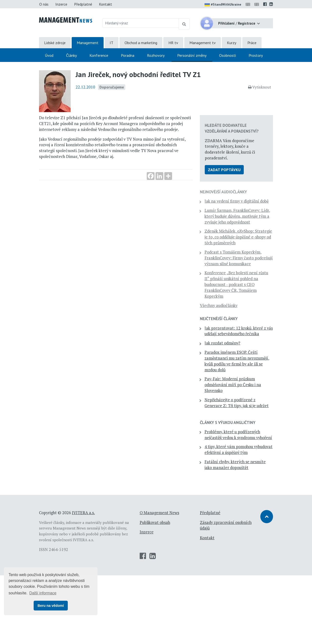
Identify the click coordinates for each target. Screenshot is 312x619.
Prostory (256, 55)
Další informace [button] (42, 593)
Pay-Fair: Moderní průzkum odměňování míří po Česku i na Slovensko (240, 405)
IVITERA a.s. (83, 556)
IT (111, 42)
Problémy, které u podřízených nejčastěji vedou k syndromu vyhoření (241, 463)
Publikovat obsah (155, 566)
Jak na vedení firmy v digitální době (234, 195)
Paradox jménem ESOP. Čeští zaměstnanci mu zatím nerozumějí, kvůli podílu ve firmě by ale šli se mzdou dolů (242, 381)
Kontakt (105, 4)
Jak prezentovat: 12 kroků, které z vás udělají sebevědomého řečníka (239, 348)
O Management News (159, 556)
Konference (98, 55)
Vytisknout (259, 87)
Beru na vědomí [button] (51, 606)
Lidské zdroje (55, 42)
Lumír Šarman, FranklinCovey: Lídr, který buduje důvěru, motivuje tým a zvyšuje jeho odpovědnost (241, 216)
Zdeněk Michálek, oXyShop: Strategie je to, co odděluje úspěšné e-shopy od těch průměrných (240, 242)
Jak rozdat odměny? (233, 363)
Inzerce (61, 4)
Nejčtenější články (230, 333)
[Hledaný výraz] (140, 23)
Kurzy (231, 42)
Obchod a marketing (141, 42)
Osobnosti (227, 55)
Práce (251, 42)
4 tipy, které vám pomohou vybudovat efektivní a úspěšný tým (239, 484)
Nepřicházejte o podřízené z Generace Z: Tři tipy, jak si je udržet (241, 425)
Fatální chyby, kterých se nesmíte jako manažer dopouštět (237, 505)
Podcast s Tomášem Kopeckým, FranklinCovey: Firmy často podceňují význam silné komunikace (239, 269)
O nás (44, 4)
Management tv (202, 42)
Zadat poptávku (235, 160)
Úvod (49, 55)
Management (87, 42)
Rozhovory (156, 55)
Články (71, 55)
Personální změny (191, 55)
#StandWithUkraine (223, 5)
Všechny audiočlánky (229, 320)
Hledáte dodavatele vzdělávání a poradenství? (237, 110)
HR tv (173, 42)
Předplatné (83, 4)
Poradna (127, 55)
